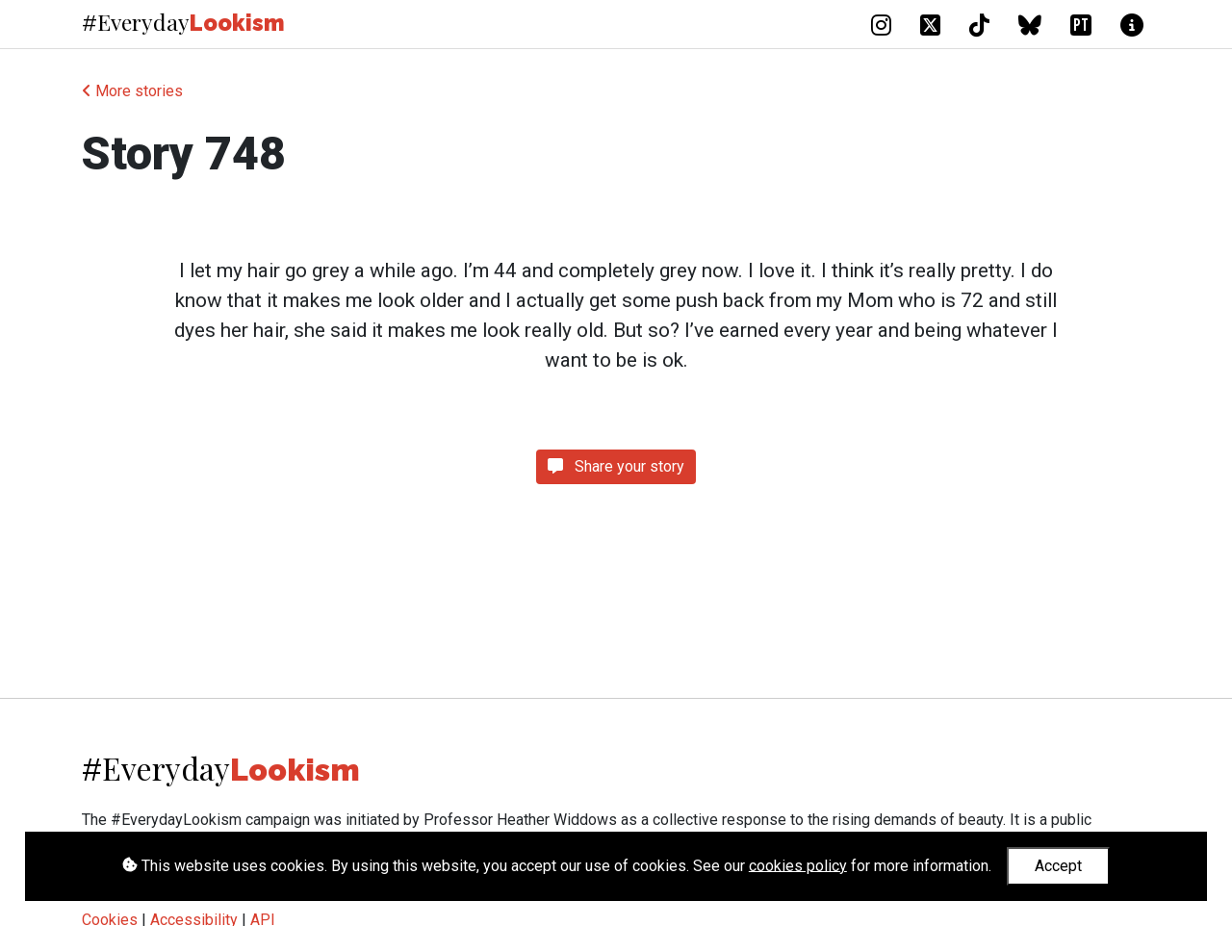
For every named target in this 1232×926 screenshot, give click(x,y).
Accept (1058, 866)
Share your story (616, 466)
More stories (132, 91)
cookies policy (798, 865)
